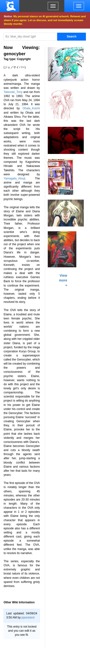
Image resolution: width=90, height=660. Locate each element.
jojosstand (27, 617)
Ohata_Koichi (31, 108)
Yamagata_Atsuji (14, 178)
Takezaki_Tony (13, 92)
